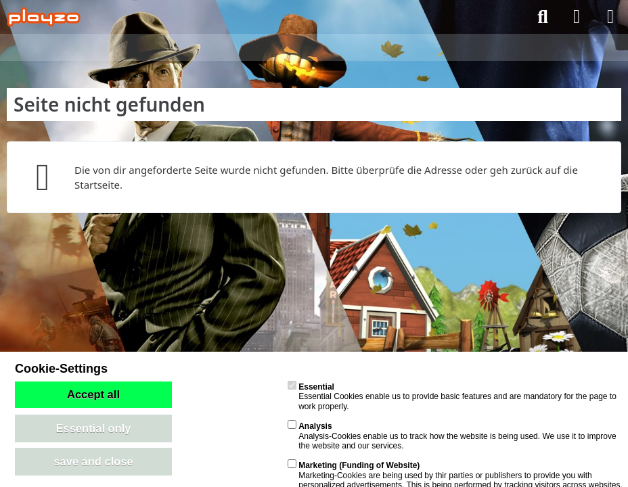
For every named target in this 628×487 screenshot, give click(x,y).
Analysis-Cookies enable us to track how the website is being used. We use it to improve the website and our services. (452, 435)
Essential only (93, 428)
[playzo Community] (43, 16)
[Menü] (610, 16)
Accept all (93, 394)
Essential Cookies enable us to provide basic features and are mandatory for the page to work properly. (452, 396)
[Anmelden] (576, 17)
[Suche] (542, 16)
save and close (93, 461)
